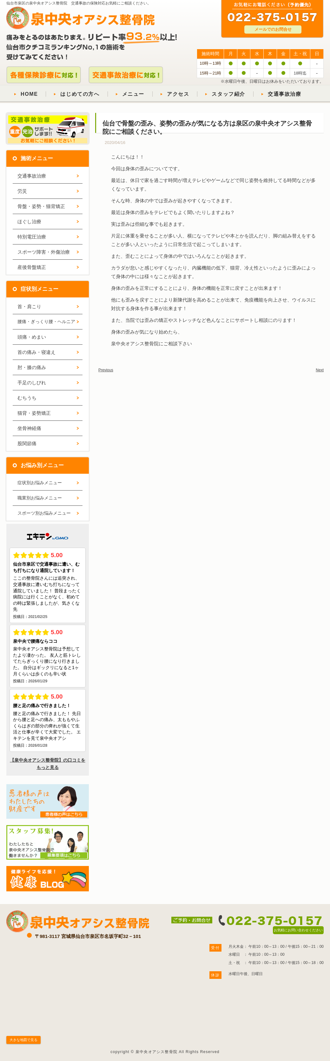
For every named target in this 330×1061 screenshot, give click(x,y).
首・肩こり (29, 306)
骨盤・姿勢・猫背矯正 (41, 206)
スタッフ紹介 (228, 94)
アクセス (178, 94)
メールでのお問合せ (273, 29)
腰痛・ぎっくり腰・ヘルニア (46, 321)
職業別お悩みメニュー (39, 497)
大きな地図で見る (23, 1040)
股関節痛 (26, 443)
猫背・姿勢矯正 (34, 413)
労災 (22, 191)
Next (320, 370)
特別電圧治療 (31, 236)
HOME (29, 94)
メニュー (133, 94)
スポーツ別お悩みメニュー (44, 513)
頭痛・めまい (31, 337)
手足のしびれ (31, 382)
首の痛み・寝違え (36, 352)
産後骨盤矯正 (31, 267)
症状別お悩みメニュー (39, 482)
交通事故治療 (284, 94)
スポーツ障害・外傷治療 (43, 252)
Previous (105, 370)
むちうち (26, 397)
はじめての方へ (79, 94)
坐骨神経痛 (29, 428)
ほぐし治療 (29, 221)
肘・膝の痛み (31, 367)
